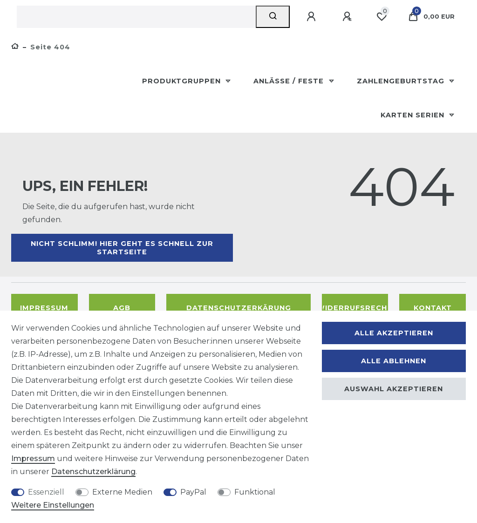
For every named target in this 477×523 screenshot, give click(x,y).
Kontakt (433, 308)
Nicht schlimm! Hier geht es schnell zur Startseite (122, 247)
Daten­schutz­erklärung (93, 471)
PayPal (193, 492)
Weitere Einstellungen (52, 505)
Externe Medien (122, 492)
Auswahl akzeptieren (393, 389)
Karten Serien (414, 115)
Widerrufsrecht (355, 308)
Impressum (44, 308)
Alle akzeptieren (393, 333)
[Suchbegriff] (136, 17)
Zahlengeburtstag (402, 81)
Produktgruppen (182, 81)
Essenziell (46, 492)
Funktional (254, 492)
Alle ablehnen (393, 361)
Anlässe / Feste (289, 81)
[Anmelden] (312, 16)
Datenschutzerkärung (238, 308)
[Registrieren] (348, 16)
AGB (121, 308)
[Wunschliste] (381, 17)
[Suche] (273, 17)
